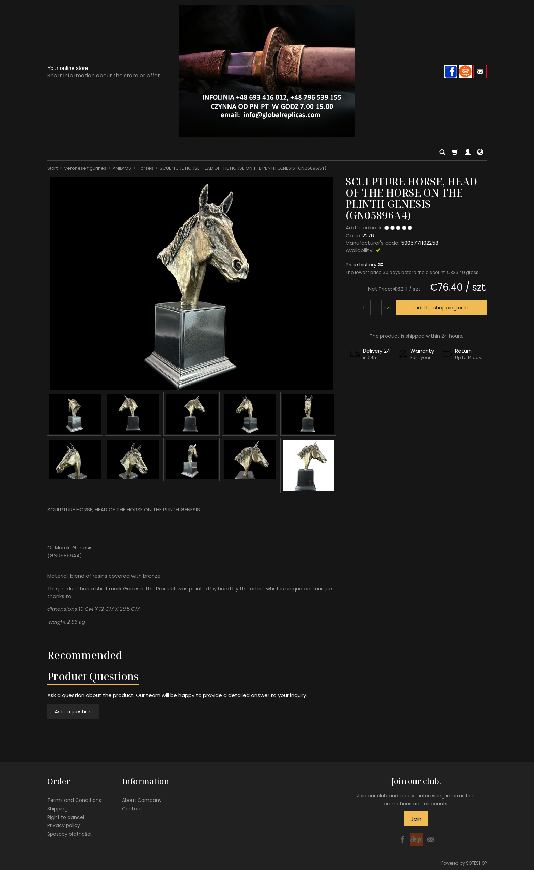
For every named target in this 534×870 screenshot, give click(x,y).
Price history (364, 264)
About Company (142, 800)
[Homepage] (267, 71)
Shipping (57, 808)
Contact (132, 808)
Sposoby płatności (69, 833)
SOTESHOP (476, 863)
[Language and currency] (480, 152)
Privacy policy (63, 825)
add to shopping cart (441, 307)
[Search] (442, 152)
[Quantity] (364, 307)
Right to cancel (65, 816)
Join (416, 818)
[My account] (467, 152)
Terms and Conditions (74, 800)
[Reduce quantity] (376, 307)
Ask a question (73, 711)
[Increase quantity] (351, 307)
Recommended (84, 655)
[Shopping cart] (455, 152)
